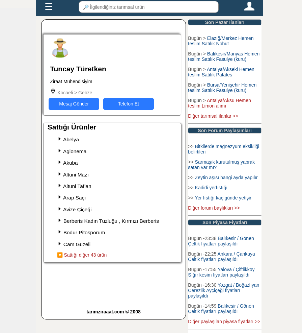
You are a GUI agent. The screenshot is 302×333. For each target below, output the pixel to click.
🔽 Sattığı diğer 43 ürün (82, 255)
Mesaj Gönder (74, 103)
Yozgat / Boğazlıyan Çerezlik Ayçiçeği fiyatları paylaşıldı (223, 290)
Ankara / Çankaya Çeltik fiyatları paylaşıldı (221, 256)
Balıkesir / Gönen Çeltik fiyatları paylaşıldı (221, 241)
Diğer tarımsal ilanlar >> (213, 116)
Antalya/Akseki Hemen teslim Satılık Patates (221, 72)
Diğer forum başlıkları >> (214, 208)
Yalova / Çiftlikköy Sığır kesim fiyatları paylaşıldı (221, 272)
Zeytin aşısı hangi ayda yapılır (226, 177)
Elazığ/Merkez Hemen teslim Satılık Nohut (220, 40)
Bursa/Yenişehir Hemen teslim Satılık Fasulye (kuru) (222, 87)
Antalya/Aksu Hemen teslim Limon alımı (219, 103)
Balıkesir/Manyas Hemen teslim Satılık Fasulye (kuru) (223, 56)
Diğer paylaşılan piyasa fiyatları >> (224, 321)
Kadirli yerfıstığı (211, 187)
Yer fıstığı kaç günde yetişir (223, 197)
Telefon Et (128, 103)
